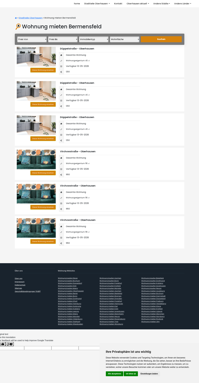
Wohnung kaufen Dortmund (153, 281)
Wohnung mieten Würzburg (111, 324)
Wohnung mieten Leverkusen (112, 311)
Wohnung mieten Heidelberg (153, 303)
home (77, 3)
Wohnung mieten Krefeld (151, 309)
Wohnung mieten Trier (109, 321)
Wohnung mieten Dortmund (70, 298)
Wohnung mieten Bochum (152, 293)
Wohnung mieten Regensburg (112, 319)
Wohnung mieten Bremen (110, 296)
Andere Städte (160, 3)
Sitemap (18, 288)
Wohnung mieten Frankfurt (111, 301)
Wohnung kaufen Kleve (68, 278)
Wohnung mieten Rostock (152, 319)
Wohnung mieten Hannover (111, 303)
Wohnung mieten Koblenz (69, 309)
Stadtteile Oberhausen (96, 3)
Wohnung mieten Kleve (151, 306)
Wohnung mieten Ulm (150, 321)
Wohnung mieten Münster (69, 316)
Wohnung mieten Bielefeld (111, 293)
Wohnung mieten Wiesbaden (70, 324)
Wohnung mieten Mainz (68, 314)
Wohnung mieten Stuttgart (69, 321)
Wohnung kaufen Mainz (68, 288)
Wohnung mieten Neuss (110, 316)
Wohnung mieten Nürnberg (152, 316)
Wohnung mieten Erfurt (67, 301)
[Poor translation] (9, 344)
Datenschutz (20, 285)
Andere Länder (181, 3)
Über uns (18, 278)
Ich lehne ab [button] (131, 374)
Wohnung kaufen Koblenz (152, 283)
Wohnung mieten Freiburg (152, 301)
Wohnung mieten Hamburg (69, 303)
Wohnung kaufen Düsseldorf (70, 283)
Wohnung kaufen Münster (110, 288)
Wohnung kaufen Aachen (110, 278)
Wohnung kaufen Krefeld (110, 286)
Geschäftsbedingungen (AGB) (28, 291)
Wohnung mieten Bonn (67, 296)
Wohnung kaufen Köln (67, 286)
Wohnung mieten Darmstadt (153, 296)
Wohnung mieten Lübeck (151, 311)
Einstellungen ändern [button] (149, 374)
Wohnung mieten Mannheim (112, 314)
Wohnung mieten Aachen (110, 291)
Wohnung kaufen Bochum (69, 281)
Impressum (19, 281)
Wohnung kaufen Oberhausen (71, 291)
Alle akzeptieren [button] (114, 374)
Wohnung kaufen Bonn (109, 281)
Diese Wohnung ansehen (43, 70)
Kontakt (118, 3)
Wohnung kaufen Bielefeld (152, 278)
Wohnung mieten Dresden (111, 298)
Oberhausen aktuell (137, 3)
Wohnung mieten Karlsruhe (69, 306)
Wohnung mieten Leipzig (68, 311)
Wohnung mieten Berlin (68, 293)
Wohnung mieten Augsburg (153, 291)
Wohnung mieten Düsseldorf (153, 298)
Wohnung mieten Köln (109, 309)
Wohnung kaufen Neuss (151, 288)
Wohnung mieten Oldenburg (70, 319)
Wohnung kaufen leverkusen (153, 286)
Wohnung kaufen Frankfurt (111, 283)
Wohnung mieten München (152, 314)
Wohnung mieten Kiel (109, 306)
